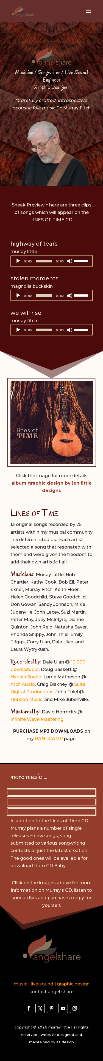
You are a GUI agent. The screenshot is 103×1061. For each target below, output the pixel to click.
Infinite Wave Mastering (36, 719)
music (20, 984)
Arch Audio (22, 684)
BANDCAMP (49, 738)
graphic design (73, 984)
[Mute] (70, 261)
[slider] (44, 261)
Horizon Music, (26, 699)
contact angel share (51, 991)
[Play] (18, 261)
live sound (42, 984)
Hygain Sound (25, 676)
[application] (51, 261)
